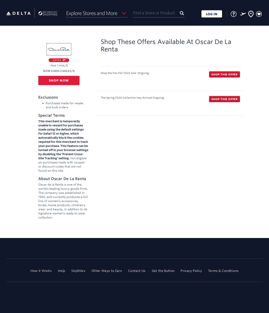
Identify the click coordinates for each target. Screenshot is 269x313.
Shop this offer (224, 74)
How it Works (41, 271)
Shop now (59, 80)
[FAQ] (233, 13)
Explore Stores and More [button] (91, 13)
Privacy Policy (191, 271)
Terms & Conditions (223, 271)
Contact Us (136, 271)
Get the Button (163, 271)
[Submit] (182, 12)
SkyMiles (78, 271)
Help (61, 271)
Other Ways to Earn (106, 271)
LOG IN (212, 14)
